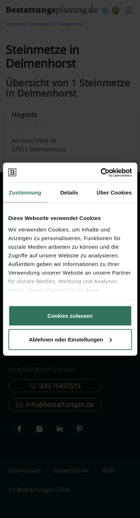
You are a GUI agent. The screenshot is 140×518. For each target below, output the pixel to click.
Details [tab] (69, 192)
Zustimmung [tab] (25, 192)
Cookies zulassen (70, 316)
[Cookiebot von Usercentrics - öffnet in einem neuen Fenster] (100, 172)
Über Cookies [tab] (114, 192)
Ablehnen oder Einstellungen (70, 339)
